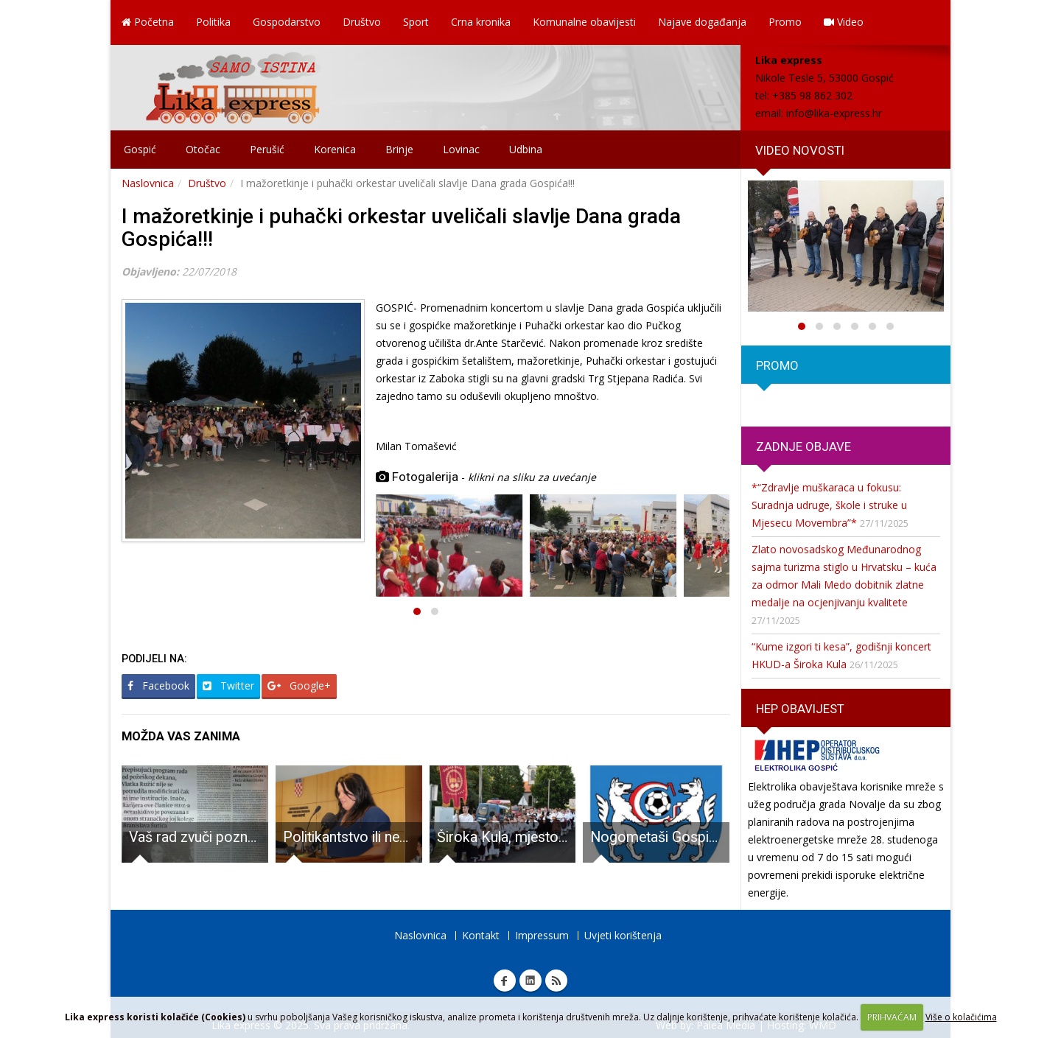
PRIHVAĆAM (892, 1017)
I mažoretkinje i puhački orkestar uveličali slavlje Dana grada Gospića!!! (401, 227)
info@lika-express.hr (834, 113)
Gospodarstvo (287, 22)
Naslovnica (148, 183)
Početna (148, 22)
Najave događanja (702, 22)
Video (844, 22)
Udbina (525, 149)
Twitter (228, 685)
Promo (785, 22)
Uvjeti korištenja (623, 935)
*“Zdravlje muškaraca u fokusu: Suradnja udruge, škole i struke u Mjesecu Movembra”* (829, 505)
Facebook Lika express (505, 980)
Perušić (267, 149)
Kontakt (481, 935)
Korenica (335, 149)
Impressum (542, 935)
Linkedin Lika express (530, 980)
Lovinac (461, 149)
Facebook (158, 685)
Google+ (299, 685)
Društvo (362, 22)
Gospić (140, 149)
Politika (213, 22)
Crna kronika (481, 22)
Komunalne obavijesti (584, 22)
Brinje (399, 149)
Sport (416, 22)
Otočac (203, 149)
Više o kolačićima (961, 1017)
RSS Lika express (556, 980)
